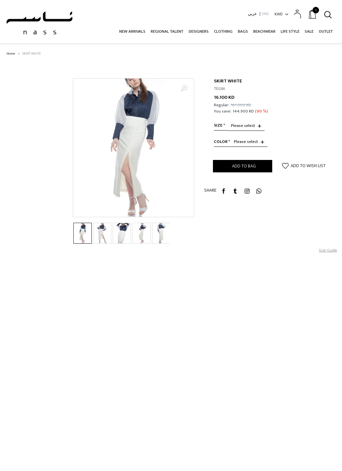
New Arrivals (132, 31)
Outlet (326, 31)
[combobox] (246, 126)
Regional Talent (167, 31)
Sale (309, 31)
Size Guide (328, 250)
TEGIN (219, 89)
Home (11, 54)
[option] (133, 147)
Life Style (290, 31)
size (218, 125)
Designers (199, 31)
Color (220, 141)
